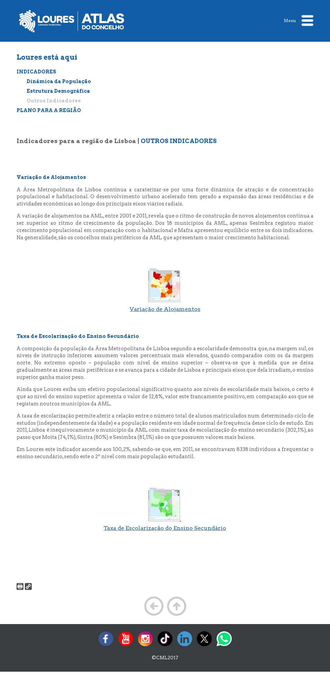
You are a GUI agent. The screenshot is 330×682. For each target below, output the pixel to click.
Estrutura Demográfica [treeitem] (58, 91)
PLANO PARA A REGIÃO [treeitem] (49, 110)
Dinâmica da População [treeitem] (59, 81)
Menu (298, 20)
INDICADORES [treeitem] (36, 72)
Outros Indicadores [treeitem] (54, 101)
